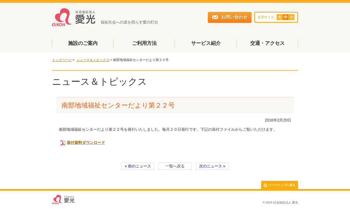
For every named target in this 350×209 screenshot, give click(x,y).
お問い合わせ (229, 17)
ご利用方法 (144, 43)
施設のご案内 (83, 43)
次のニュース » (212, 166)
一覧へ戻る (175, 166)
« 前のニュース (138, 166)
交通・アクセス (267, 43)
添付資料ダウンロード (82, 142)
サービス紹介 (206, 43)
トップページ (62, 60)
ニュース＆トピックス (93, 60)
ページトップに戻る (279, 185)
